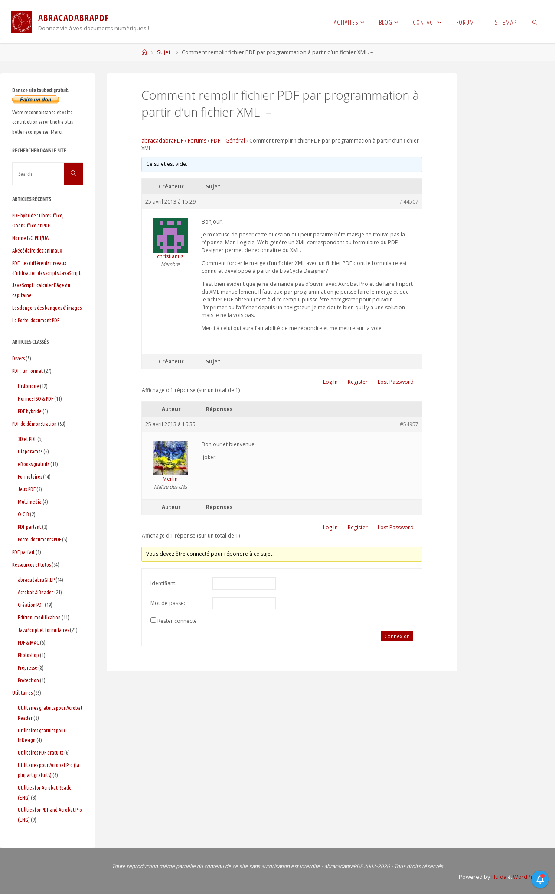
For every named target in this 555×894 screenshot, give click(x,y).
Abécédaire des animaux (37, 250)
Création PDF (31, 605)
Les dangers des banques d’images (47, 307)
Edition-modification (39, 617)
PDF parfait (23, 552)
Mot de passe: (167, 603)
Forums (197, 140)
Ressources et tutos (31, 564)
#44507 (409, 201)
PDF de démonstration (34, 424)
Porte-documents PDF (39, 539)
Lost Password (396, 381)
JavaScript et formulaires (43, 630)
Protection (28, 680)
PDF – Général (228, 140)
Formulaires (30, 476)
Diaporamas (30, 451)
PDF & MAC (28, 642)
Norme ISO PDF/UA (30, 238)
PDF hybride (30, 411)
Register (358, 381)
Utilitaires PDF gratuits (40, 752)
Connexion (397, 636)
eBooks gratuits (33, 464)
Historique (28, 386)
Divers (18, 358)
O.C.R (23, 514)
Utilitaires (22, 693)
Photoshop (28, 655)
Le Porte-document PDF (35, 320)
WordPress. (527, 877)
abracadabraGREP (36, 580)
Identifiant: (163, 583)
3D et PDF (27, 439)
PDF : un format (27, 371)
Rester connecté (177, 621)
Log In (330, 381)
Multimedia (30, 502)
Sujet (163, 52)
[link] (535, 21)
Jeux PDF (27, 489)
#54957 (409, 424)
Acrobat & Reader (35, 592)
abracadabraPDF (162, 140)
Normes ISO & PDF (35, 398)
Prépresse (27, 667)
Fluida (497, 877)
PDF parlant (29, 527)
